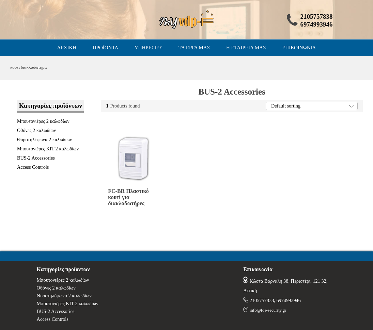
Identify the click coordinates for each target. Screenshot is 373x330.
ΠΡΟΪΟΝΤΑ (105, 47)
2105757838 (262, 300)
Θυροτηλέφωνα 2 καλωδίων (44, 139)
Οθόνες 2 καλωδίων (36, 130)
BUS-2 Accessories (36, 158)
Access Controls (33, 167)
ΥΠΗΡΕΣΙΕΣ (148, 47)
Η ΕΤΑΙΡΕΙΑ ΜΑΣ (246, 47)
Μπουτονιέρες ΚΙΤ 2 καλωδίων (48, 148)
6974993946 (288, 300)
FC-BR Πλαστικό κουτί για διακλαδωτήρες (128, 197)
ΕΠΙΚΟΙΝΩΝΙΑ (299, 47)
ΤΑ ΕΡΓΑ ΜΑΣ (194, 47)
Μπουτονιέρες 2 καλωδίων (43, 121)
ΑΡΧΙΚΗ (67, 47)
